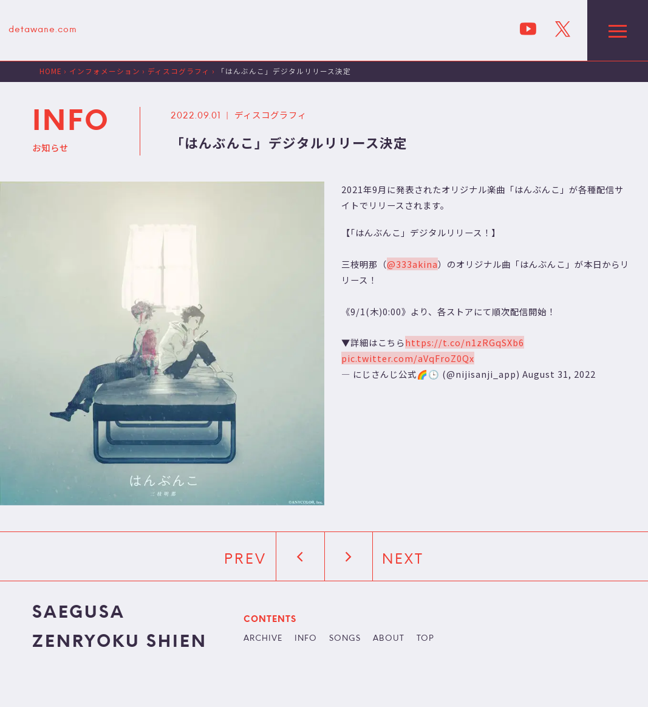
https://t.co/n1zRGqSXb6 (464, 342)
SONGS (345, 639)
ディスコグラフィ (270, 114)
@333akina (412, 264)
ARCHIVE (263, 639)
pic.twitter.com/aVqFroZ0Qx (407, 358)
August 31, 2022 (559, 373)
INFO (306, 639)
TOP (425, 639)
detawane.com (43, 30)
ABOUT (388, 639)
